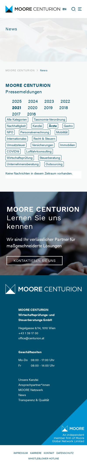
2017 (16, 113)
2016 (31, 113)
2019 (48, 107)
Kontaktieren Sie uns (35, 261)
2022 (65, 101)
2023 (49, 101)
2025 (17, 101)
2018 (63, 107)
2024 (33, 101)
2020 (32, 107)
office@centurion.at (31, 338)
